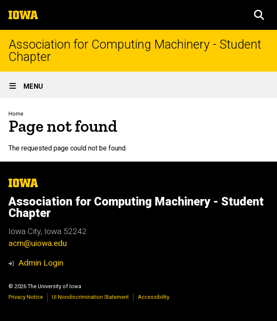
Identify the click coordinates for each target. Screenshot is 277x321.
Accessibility (153, 297)
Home (16, 113)
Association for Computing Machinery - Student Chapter (135, 50)
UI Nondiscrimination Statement (90, 297)
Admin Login (40, 263)
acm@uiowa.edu (38, 243)
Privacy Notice (26, 297)
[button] (259, 15)
